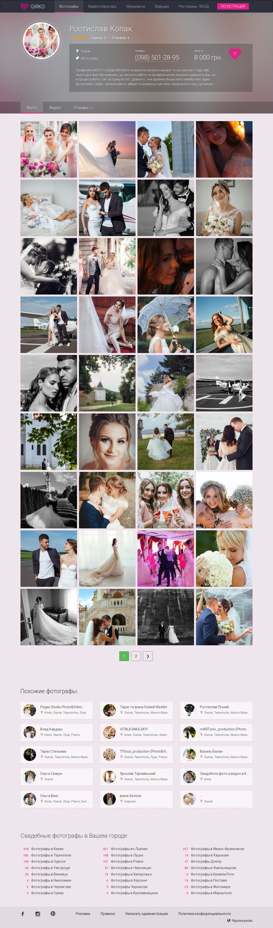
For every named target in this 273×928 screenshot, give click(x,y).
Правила (108, 914)
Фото (32, 107)
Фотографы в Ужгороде (50, 868)
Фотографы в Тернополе (51, 855)
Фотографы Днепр (206, 861)
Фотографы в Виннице (49, 874)
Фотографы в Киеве (47, 849)
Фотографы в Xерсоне (129, 880)
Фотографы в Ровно (127, 861)
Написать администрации (146, 914)
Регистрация (233, 6)
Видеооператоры (102, 6)
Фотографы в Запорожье (131, 874)
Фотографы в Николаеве (51, 880)
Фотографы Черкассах (129, 887)
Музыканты (135, 6)
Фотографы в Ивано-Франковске (217, 849)
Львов (85, 51)
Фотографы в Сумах (47, 893)
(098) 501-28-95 (157, 57)
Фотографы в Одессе (48, 861)
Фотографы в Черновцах (131, 868)
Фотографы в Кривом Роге (212, 874)
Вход (204, 6)
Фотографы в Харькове (210, 855)
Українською (240, 921)
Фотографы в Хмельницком (213, 868)
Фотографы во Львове (129, 849)
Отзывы (84, 107)
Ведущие (162, 6)
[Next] (148, 656)
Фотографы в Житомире (211, 887)
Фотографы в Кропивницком (134, 893)
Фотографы (68, 6)
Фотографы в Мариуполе (211, 893)
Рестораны (188, 6)
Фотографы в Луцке (127, 855)
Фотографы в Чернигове (51, 887)
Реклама (83, 914)
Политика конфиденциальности (204, 914)
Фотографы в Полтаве (209, 880)
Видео (55, 107)
